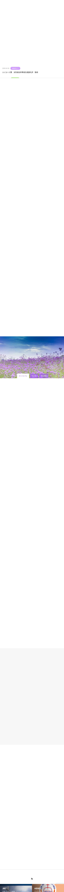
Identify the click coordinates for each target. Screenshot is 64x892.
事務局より (15, 68)
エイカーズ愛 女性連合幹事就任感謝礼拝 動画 (20, 72)
